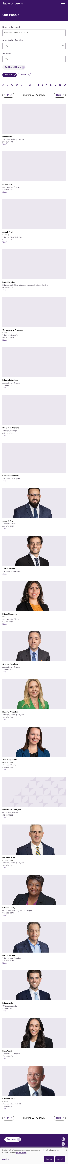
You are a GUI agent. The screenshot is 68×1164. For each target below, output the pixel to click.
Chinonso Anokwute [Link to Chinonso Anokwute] (10, 476)
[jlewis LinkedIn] (63, 1140)
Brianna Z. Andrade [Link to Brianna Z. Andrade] (10, 380)
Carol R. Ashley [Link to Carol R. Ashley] (8, 908)
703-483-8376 (8, 912)
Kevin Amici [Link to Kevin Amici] (7, 137)
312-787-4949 (7, 433)
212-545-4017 (7, 1106)
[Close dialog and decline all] (66, 1149)
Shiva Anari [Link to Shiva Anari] (7, 184)
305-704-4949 (8, 526)
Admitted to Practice (12, 40)
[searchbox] (27, 59)
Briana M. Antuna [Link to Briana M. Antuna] (9, 614)
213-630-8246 (7, 189)
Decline (49, 1159)
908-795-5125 (7, 287)
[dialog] (34, 1156)
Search (8, 75)
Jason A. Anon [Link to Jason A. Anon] (8, 521)
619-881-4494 (7, 621)
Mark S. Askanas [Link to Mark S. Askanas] (9, 956)
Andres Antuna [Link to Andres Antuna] (8, 569)
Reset (23, 75)
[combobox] (34, 59)
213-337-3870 (7, 669)
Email (4, 144)
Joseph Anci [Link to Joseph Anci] (7, 232)
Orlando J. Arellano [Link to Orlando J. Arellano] (10, 664)
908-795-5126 (7, 717)
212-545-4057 (8, 239)
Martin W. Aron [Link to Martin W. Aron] (8, 858)
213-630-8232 (7, 385)
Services (6, 54)
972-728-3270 (7, 1056)
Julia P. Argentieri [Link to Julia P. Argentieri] (9, 760)
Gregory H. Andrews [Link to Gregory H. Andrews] (10, 428)
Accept (60, 1159)
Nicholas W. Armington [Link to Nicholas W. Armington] (11, 810)
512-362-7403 (7, 1008)
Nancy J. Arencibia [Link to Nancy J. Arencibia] (10, 712)
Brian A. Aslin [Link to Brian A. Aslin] (7, 1003)
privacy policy (21, 1153)
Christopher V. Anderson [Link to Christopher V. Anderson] (12, 330)
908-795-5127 (7, 865)
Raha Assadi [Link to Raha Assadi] (7, 1051)
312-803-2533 (7, 767)
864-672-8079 (8, 337)
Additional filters (13, 67)
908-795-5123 (7, 141)
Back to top (11, 1140)
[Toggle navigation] (63, 3)
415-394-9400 (8, 960)
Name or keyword (11, 27)
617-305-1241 (7, 815)
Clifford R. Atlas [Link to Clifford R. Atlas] (8, 1099)
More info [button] (5, 1159)
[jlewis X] (63, 1145)
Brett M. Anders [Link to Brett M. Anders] (8, 282)
